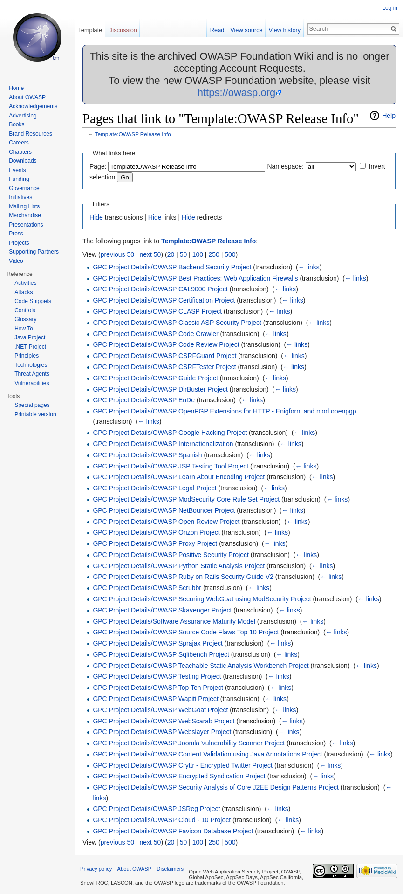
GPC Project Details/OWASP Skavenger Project (162, 610)
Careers (19, 142)
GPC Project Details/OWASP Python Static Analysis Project (179, 566)
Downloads (22, 161)
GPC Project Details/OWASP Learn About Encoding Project (179, 477)
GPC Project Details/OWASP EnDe (144, 400)
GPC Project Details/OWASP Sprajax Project (158, 643)
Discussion (122, 30)
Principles (26, 355)
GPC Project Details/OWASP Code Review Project (166, 344)
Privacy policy (96, 869)
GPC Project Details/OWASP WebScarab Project (163, 721)
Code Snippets (32, 301)
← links (309, 267)
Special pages (31, 405)
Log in (389, 8)
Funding (19, 179)
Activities (25, 283)
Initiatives (20, 197)
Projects (19, 243)
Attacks (23, 292)
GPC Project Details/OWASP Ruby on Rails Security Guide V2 (183, 576)
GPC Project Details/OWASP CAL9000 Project (160, 289)
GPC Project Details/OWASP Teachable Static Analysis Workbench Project (200, 665)
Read (217, 30)
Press (16, 233)
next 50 (150, 254)
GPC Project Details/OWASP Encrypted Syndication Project (179, 776)
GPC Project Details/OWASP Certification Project (164, 300)
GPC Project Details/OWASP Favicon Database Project (173, 831)
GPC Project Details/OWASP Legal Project (154, 488)
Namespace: (285, 166)
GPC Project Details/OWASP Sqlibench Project (161, 654)
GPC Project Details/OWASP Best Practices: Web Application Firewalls (195, 278)
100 (197, 254)
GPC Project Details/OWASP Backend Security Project (172, 267)
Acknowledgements (33, 106)
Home (16, 88)
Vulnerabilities (31, 383)
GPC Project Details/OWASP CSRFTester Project (164, 367)
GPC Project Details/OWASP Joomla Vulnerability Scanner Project (189, 743)
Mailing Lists (24, 206)
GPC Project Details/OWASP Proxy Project (155, 543)
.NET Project (30, 347)
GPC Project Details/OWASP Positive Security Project (171, 554)
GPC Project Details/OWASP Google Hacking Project (170, 432)
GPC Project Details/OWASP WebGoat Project (160, 710)
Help (389, 115)
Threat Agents (31, 374)
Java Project (29, 337)
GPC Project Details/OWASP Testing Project (157, 676)
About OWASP (27, 97)
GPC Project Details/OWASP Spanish (147, 455)
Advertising (22, 115)
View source (246, 30)
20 (171, 254)
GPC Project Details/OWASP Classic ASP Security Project (177, 322)
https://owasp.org (237, 92)
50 (183, 254)
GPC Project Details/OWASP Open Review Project (166, 521)
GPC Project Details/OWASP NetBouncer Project (164, 510)
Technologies (30, 365)
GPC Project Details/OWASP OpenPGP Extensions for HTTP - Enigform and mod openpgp (224, 411)
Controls (24, 310)
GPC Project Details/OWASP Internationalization (163, 443)
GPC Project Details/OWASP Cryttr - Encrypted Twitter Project (183, 765)
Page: (98, 166)
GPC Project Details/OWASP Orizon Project (156, 532)
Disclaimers (170, 869)
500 (230, 254)
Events (17, 170)
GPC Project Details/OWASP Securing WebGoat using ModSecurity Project (202, 599)
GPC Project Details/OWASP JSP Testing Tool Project (170, 466)
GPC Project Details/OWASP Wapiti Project (155, 698)
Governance (24, 188)
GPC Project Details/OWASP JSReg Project (156, 808)
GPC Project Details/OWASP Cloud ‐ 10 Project (162, 820)
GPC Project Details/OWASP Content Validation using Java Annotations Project (207, 754)
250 (213, 254)
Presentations (26, 224)
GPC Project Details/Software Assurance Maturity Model (174, 621)
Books (16, 124)
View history (284, 30)
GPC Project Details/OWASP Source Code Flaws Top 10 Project (186, 632)
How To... (26, 328)
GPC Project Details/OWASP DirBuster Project (160, 389)
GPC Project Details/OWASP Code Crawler (155, 333)
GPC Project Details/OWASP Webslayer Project (162, 732)
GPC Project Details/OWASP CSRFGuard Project (164, 355)
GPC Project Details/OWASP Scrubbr (147, 587)
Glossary (25, 319)
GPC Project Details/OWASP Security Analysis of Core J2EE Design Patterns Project (216, 787)
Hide (96, 217)
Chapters (20, 152)
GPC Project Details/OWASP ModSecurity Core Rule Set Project (186, 499)
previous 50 (117, 254)
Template (90, 30)
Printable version (35, 414)
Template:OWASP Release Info (133, 134)
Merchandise (25, 215)
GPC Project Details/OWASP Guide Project (155, 378)
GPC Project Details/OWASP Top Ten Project (158, 687)
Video (16, 261)
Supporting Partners (34, 251)
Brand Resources (30, 134)
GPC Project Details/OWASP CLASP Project (157, 311)
